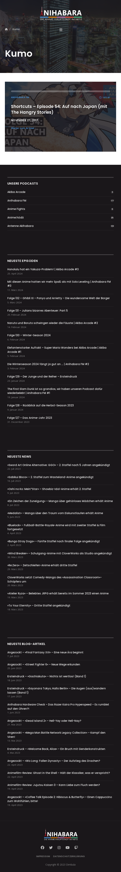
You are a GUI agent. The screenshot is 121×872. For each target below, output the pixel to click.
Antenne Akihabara (20, 226)
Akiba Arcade (16, 192)
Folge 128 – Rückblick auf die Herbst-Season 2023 (40, 405)
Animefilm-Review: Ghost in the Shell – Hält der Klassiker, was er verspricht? (58, 773)
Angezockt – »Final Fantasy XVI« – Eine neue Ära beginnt (45, 652)
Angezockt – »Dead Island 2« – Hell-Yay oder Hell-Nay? (44, 721)
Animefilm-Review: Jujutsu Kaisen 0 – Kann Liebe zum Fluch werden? (53, 785)
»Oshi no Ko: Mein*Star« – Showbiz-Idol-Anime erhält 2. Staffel (49, 489)
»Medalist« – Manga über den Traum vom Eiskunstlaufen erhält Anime (55, 513)
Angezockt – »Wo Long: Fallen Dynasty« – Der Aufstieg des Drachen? (53, 761)
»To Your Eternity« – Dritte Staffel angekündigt (38, 605)
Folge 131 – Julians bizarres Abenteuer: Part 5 (37, 310)
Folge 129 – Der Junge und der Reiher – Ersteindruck (42, 376)
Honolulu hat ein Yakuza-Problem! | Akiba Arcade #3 (43, 269)
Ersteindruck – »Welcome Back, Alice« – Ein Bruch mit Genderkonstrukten (56, 749)
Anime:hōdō (15, 217)
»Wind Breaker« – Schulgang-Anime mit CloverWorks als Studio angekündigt (59, 553)
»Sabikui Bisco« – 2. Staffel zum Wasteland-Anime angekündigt (50, 477)
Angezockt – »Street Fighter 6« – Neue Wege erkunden (43, 664)
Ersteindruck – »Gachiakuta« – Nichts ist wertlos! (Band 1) (46, 676)
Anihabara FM (16, 200)
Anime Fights (16, 209)
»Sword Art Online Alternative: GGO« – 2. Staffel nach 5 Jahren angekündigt (58, 465)
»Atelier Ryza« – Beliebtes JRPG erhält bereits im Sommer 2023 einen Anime (58, 593)
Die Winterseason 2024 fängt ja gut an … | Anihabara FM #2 (48, 364)
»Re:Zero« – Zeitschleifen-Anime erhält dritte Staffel (42, 565)
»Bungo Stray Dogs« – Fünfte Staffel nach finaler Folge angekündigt (53, 541)
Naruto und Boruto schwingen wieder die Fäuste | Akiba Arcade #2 (52, 323)
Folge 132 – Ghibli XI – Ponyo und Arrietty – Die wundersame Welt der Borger (58, 298)
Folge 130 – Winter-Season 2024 (29, 335)
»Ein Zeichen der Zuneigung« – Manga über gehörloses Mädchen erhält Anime (60, 501)
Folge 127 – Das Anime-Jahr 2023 (29, 418)
